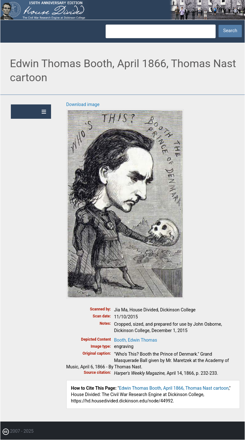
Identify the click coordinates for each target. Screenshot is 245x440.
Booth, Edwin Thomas (135, 340)
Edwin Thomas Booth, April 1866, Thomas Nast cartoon (174, 388)
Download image (83, 104)
